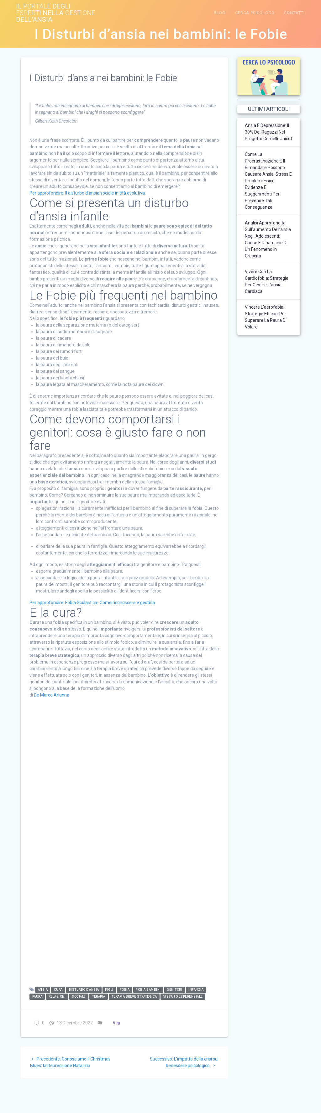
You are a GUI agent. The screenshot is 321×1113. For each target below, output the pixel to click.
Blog (219, 12)
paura (37, 997)
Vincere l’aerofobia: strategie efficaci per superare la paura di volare (266, 317)
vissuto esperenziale (183, 997)
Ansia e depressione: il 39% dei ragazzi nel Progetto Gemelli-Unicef (268, 132)
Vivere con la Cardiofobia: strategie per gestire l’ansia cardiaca (266, 281)
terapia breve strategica (134, 997)
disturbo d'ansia (84, 990)
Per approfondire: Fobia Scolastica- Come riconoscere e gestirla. (92, 602)
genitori (174, 990)
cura (58, 990)
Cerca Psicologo (255, 12)
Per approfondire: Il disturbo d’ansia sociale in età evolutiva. (87, 193)
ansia (43, 990)
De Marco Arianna (51, 694)
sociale (79, 997)
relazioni (57, 997)
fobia (125, 990)
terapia (98, 997)
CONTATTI (294, 12)
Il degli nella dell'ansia (55, 13)
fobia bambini (148, 990)
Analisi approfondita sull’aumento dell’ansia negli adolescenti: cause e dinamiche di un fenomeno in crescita (268, 239)
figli (109, 990)
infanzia (195, 990)
